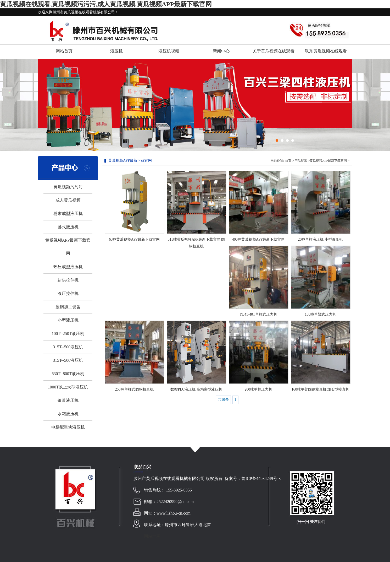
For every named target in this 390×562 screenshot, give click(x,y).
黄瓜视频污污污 (68, 187)
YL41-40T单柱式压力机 (258, 314)
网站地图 (152, 536)
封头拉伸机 (68, 280)
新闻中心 (221, 51)
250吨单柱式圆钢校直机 (134, 389)
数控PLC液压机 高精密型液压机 (196, 389)
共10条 (223, 400)
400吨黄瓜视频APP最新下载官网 (258, 239)
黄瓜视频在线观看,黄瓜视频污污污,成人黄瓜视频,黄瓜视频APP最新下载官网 (106, 4)
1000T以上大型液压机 (68, 387)
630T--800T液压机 (68, 373)
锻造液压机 (68, 400)
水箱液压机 (68, 414)
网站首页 (64, 51)
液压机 (116, 51)
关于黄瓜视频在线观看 (273, 51)
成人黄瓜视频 (68, 200)
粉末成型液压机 (68, 213)
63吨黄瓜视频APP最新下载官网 (134, 239)
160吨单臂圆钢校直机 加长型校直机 (320, 389)
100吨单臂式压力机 (320, 314)
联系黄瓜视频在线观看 (326, 51)
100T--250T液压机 (68, 333)
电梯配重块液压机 (68, 427)
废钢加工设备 (68, 307)
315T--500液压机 (68, 347)
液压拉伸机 (68, 293)
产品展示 (300, 161)
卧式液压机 (68, 227)
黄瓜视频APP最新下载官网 (328, 161)
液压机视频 (168, 51)
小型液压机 (68, 320)
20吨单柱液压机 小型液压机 (320, 239)
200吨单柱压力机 (258, 389)
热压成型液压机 (68, 266)
